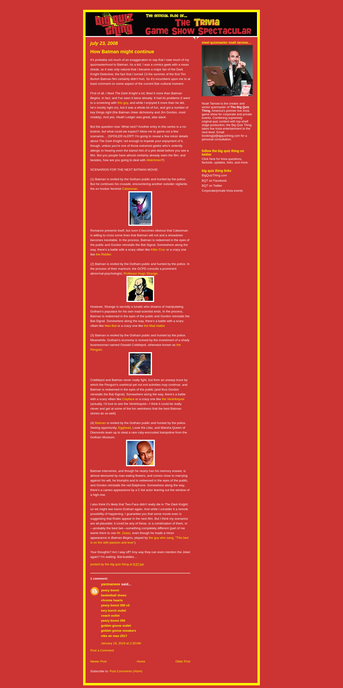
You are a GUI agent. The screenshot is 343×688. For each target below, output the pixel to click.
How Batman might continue (122, 51)
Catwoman (129, 189)
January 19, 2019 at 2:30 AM (121, 643)
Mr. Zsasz (123, 533)
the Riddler (103, 254)
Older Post (182, 661)
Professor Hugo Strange (140, 273)
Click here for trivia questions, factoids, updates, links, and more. (225, 160)
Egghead (124, 427)
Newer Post (98, 661)
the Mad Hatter (154, 326)
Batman (100, 423)
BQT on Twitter (212, 185)
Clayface (128, 399)
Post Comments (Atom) (126, 671)
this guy (122, 103)
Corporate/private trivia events (222, 190)
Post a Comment (102, 650)
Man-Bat (110, 326)
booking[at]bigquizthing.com (221, 136)
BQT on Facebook (214, 180)
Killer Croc (158, 249)
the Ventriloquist (173, 399)
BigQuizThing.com (214, 175)
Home (141, 661)
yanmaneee (110, 584)
